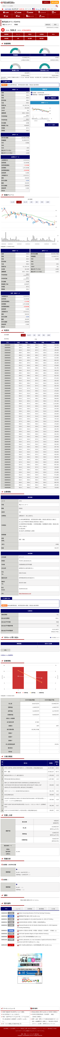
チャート (18, 34)
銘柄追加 (48, 24)
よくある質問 (12, 1028)
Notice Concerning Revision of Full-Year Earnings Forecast (33, 913)
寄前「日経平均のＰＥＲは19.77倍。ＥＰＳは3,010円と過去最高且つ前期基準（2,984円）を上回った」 (16, 1019)
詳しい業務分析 (52, 98)
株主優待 (30, 38)
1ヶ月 (12, 202)
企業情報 (42, 34)
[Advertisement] (30, 994)
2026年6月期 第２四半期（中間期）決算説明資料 (30, 922)
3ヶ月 (19, 202)
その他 (53, 908)
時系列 (29, 34)
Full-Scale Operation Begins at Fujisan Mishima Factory (32, 933)
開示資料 (42, 38)
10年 (47, 202)
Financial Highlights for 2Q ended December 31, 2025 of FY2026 (34, 919)
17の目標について (54, 637)
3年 (37, 202)
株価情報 (6, 34)
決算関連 (29, 908)
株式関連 (41, 908)
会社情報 (6, 1028)
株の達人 (50, 1028)
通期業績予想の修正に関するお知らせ (27, 916)
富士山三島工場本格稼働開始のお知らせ (28, 936)
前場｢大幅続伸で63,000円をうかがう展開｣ (13, 1012)
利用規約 (34, 1028)
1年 (31, 202)
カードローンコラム (21, 1030)
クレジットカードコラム (38, 1030)
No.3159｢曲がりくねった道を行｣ (11, 1014)
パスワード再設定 (20, 1028)
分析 (18, 38)
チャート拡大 (51, 124)
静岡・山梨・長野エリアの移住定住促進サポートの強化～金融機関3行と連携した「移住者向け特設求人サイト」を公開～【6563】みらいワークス (45, 1021)
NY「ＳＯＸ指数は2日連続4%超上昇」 (12, 1023)
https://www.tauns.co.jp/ (25, 593)
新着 (6, 908)
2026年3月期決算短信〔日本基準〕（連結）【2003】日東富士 (43, 1015)
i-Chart (54, 1028)
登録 (55, 2)
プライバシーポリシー (42, 1028)
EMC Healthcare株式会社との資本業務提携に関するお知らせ (33, 945)
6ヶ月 (25, 202)
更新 (55, 24)
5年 (42, 202)
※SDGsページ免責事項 (7, 655)
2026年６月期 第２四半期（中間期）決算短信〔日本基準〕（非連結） (36, 930)
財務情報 (6, 38)
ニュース (18, 908)
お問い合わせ (28, 1028)
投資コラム (29, 1030)
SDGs (53, 34)
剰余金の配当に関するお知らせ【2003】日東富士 (44, 1012)
